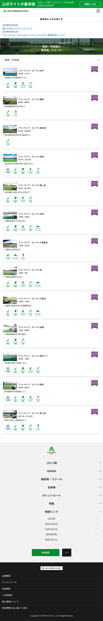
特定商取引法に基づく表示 (14, 607)
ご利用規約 (7, 595)
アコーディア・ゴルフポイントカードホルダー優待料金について (33, 34)
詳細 (92, 4)
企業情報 (6, 575)
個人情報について (10, 601)
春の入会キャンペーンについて (17, 28)
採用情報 (6, 588)
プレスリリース (9, 582)
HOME (46, 552)
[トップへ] (66, 553)
